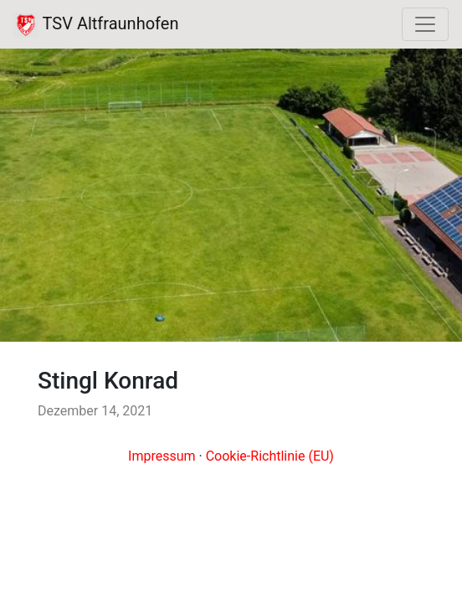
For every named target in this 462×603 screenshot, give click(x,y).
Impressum (162, 456)
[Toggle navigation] (425, 24)
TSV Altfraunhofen (95, 25)
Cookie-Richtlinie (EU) (270, 456)
